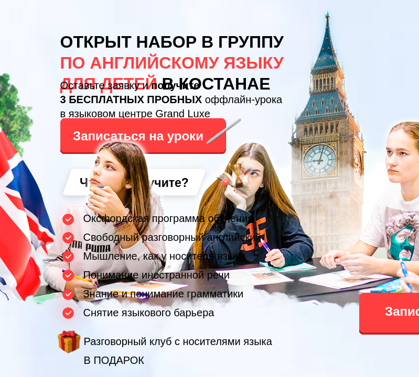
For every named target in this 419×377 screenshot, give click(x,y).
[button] (154, 133)
